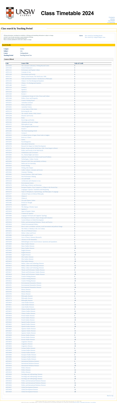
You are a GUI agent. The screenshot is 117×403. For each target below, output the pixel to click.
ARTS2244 (8, 113)
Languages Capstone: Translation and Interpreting (35, 189)
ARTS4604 (8, 250)
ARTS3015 (8, 163)
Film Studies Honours (27, 257)
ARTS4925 (8, 383)
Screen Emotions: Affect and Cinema (31, 174)
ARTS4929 (8, 391)
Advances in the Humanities (29, 239)
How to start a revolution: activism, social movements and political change (41, 226)
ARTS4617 (8, 272)
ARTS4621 (8, 278)
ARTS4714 (8, 300)
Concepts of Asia (26, 72)
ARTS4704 (8, 289)
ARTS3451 (8, 196)
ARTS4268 (8, 242)
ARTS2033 (8, 105)
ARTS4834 (8, 341)
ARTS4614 (8, 268)
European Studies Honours (28, 355)
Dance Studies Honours (27, 244)
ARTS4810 (8, 302)
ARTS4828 (8, 333)
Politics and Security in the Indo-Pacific (32, 150)
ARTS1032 (8, 65)
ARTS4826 (8, 328)
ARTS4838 (8, 348)
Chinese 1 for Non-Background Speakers (32, 81)
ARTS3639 (8, 211)
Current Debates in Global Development (32, 220)
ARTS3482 (8, 202)
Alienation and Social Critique (29, 122)
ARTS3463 (8, 200)
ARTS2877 (8, 159)
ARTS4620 (8, 276)
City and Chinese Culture (28, 200)
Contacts (112, 17)
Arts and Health (25, 178)
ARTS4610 (8, 261)
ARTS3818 (8, 224)
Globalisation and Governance (29, 152)
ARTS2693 (8, 142)
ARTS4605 (8, 252)
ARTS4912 (8, 361)
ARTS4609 (8, 259)
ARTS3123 (8, 176)
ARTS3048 (8, 170)
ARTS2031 (8, 102)
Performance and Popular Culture (30, 70)
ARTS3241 (8, 183)
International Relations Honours (30, 361)
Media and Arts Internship (28, 163)
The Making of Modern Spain (29, 207)
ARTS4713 (8, 298)
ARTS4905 (8, 357)
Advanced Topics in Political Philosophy (32, 194)
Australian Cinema (26, 107)
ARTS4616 (8, 270)
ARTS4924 (8, 381)
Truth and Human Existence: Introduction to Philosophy (36, 79)
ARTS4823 (8, 324)
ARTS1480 (8, 85)
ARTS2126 (8, 111)
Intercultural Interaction (27, 144)
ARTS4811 (8, 305)
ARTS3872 (8, 233)
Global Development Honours (29, 387)
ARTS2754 (8, 146)
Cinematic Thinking (26, 172)
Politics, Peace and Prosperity (29, 98)
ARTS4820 (8, 320)
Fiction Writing (25, 165)
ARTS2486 (8, 131)
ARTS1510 (8, 87)
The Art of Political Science (29, 231)
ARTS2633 (8, 135)
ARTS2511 (8, 133)
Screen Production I (26, 68)
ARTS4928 (8, 389)
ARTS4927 (8, 387)
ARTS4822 (8, 322)
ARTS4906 (8, 359)
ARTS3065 (8, 174)
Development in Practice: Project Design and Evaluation (36, 218)
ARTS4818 (8, 315)
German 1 (24, 87)
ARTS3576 (8, 207)
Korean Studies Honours (28, 335)
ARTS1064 (8, 68)
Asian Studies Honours (27, 302)
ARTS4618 (8, 274)
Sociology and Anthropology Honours (31, 374)
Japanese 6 (24, 209)
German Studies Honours (28, 348)
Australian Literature (27, 102)
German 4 (24, 133)
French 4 (23, 128)
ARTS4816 (8, 313)
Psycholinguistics (26, 142)
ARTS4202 (8, 237)
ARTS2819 (8, 152)
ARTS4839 (8, 350)
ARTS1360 (8, 79)
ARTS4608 (8, 257)
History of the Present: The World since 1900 (33, 76)
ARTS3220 (8, 181)
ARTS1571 (8, 89)
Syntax (23, 139)
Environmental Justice (27, 183)
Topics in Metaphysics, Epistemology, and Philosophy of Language (39, 192)
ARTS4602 (8, 248)
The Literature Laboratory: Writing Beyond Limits (35, 65)
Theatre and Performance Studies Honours (33, 270)
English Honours (26, 250)
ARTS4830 (8, 335)
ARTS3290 (8, 187)
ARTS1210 (8, 72)
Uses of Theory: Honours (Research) (31, 237)
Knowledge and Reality (27, 120)
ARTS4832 (8, 339)
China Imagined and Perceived (29, 126)
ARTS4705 (8, 291)
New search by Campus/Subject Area (95, 37)
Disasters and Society (27, 115)
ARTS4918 (8, 372)
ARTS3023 (8, 165)
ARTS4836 (8, 346)
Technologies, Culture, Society (29, 159)
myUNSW (111, 21)
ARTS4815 (8, 311)
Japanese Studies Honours (28, 328)
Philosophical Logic (26, 124)
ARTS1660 (8, 94)
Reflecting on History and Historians (31, 185)
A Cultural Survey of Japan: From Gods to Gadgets (35, 135)
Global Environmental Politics (29, 224)
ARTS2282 (8, 118)
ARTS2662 (8, 137)
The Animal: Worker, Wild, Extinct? (31, 113)
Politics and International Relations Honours (33, 381)
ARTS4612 (8, 263)
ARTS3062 (8, 172)
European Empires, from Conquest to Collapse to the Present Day (39, 187)
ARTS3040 (8, 168)
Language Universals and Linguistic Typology (34, 215)
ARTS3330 (8, 189)
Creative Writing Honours (28, 276)
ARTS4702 (8, 287)
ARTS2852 (8, 157)
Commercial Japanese (27, 213)
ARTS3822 (8, 231)
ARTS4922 (8, 378)
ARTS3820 (8, 226)
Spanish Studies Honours (28, 322)
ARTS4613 (8, 265)
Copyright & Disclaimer (85, 402)
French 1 (23, 85)
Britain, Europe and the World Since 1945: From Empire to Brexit (39, 148)
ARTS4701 (8, 285)
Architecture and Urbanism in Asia (30, 181)
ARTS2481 (8, 128)
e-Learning (111, 22)
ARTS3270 (8, 185)
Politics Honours (26, 368)
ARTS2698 (8, 144)
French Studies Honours (28, 315)
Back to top (110, 395)
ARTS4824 (8, 326)
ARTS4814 (8, 309)
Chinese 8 (24, 198)
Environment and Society (28, 74)
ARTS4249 (8, 239)
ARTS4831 (8, 337)
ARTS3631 (8, 209)
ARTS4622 (8, 281)
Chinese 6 (24, 196)
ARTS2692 (8, 139)
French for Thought (26, 202)
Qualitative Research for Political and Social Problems (36, 157)
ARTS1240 (8, 74)
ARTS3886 (8, 235)
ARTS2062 (8, 107)
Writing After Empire (27, 168)
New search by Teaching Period (93, 35)
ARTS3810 (8, 222)
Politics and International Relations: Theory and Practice (36, 222)
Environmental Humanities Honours (31, 283)
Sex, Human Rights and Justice (30, 155)
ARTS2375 (8, 124)
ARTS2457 (8, 126)
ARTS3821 (8, 228)
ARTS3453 (8, 198)
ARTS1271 (8, 76)
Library (112, 19)
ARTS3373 (8, 192)
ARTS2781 (8, 148)
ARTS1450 (8, 81)
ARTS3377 (8, 194)
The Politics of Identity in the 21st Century (33, 228)
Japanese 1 (24, 92)
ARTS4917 (8, 370)
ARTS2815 (8, 150)
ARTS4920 (8, 374)
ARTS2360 (8, 120)
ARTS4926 (8, 385)
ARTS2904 (8, 161)
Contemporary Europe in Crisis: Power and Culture (35, 96)
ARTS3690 (8, 215)
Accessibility (93, 402)
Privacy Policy (76, 402)
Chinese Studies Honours (28, 309)
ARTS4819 (8, 318)
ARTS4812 (8, 307)
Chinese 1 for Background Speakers (31, 83)
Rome (23, 118)
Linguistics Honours (27, 341)
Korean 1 (23, 94)
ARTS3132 (8, 178)
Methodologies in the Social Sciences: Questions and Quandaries (39, 242)
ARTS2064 (8, 109)
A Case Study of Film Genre (29, 109)
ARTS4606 (8, 255)
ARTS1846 (8, 98)
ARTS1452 (8, 83)
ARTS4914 (8, 365)
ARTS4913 (8, 363)
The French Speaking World (29, 131)
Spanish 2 (24, 89)
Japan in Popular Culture (28, 211)
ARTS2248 (8, 115)
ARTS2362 (8, 122)
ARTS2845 (8, 155)
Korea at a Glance (26, 137)
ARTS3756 (8, 220)
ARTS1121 (8, 70)
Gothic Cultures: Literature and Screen (32, 170)
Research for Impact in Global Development (33, 146)
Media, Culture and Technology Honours (32, 263)
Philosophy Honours (27, 296)
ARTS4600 (8, 244)
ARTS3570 (8, 205)
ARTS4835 (8, 344)
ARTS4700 (8, 283)
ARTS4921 (8, 376)
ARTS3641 (8, 213)
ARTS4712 (8, 296)
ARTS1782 (8, 96)
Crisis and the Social (27, 235)
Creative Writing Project (28, 100)
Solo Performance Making (28, 176)
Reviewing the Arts (26, 111)
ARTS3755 (8, 218)
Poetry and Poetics (26, 105)
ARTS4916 (8, 368)
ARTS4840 (8, 352)
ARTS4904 (8, 355)
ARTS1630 (8, 92)
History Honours (26, 289)
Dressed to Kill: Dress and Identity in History (33, 161)
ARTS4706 (8, 294)
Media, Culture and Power (28, 233)
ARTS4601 (8, 246)
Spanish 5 (24, 205)
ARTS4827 (8, 331)
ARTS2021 (8, 100)
